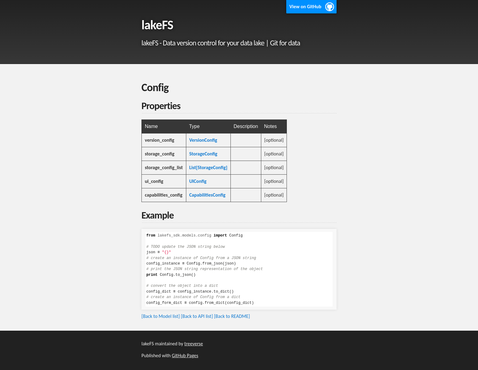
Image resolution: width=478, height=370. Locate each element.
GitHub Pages (185, 355)
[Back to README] (232, 316)
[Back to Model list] (160, 316)
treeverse (193, 344)
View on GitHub (305, 6)
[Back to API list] (197, 316)
